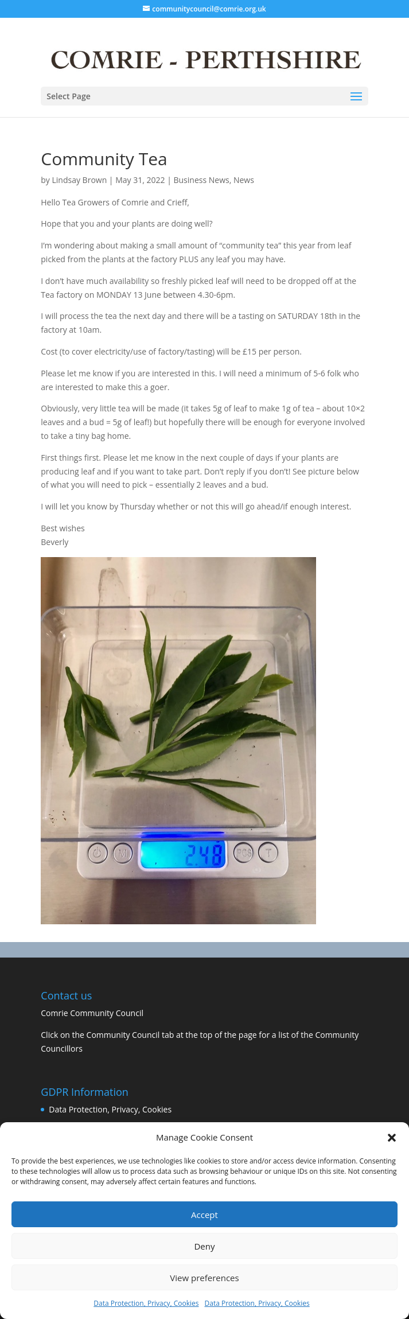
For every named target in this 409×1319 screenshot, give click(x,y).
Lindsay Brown (79, 179)
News (243, 179)
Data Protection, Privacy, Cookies (146, 1303)
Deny (204, 1246)
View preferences (204, 1277)
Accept (204, 1214)
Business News (201, 179)
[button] (392, 1137)
